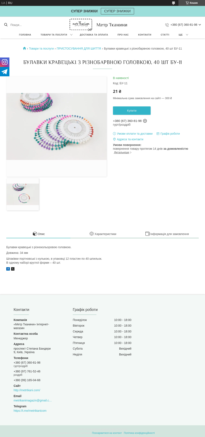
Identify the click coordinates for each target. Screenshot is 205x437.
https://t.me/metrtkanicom (30, 410)
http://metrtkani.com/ (27, 390)
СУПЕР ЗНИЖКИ (117, 11)
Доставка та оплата (94, 34)
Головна (25, 34)
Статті (165, 34)
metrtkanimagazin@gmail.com (33, 400)
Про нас (123, 34)
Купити (132, 110)
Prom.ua (122, 429)
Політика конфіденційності (139, 433)
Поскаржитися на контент (107, 433)
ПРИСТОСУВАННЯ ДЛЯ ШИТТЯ (79, 48)
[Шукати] (5, 25)
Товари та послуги (54, 34)
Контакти (144, 34)
